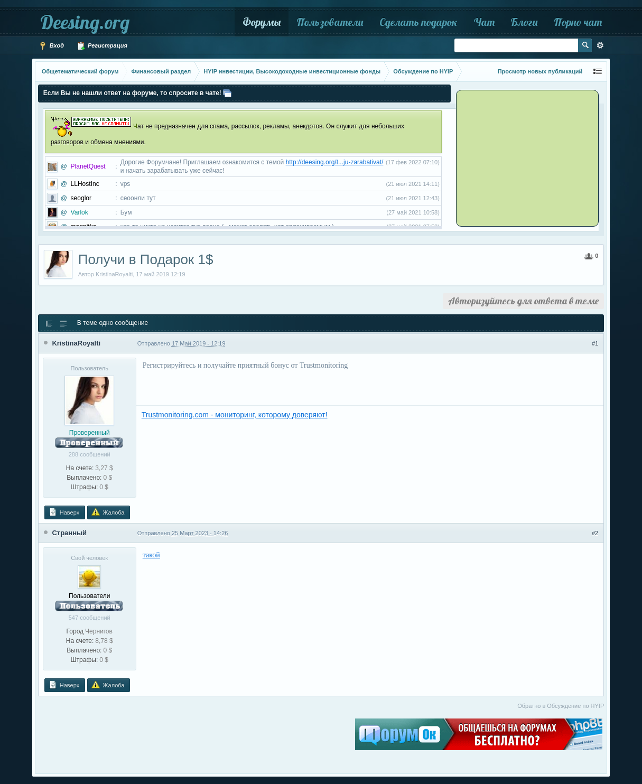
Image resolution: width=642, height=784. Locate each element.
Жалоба (107, 512)
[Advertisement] (523, 157)
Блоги (524, 22)
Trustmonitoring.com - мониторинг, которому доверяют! (235, 414)
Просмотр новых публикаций (540, 71)
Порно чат (578, 22)
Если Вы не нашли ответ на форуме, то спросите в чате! (132, 93)
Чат (484, 22)
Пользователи (330, 22)
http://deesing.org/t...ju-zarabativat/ (335, 162)
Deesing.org (84, 22)
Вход (51, 46)
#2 (595, 533)
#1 (595, 343)
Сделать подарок (418, 22)
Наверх (64, 512)
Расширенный (600, 45)
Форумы (262, 22)
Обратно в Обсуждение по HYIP (560, 706)
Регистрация (102, 46)
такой (151, 555)
